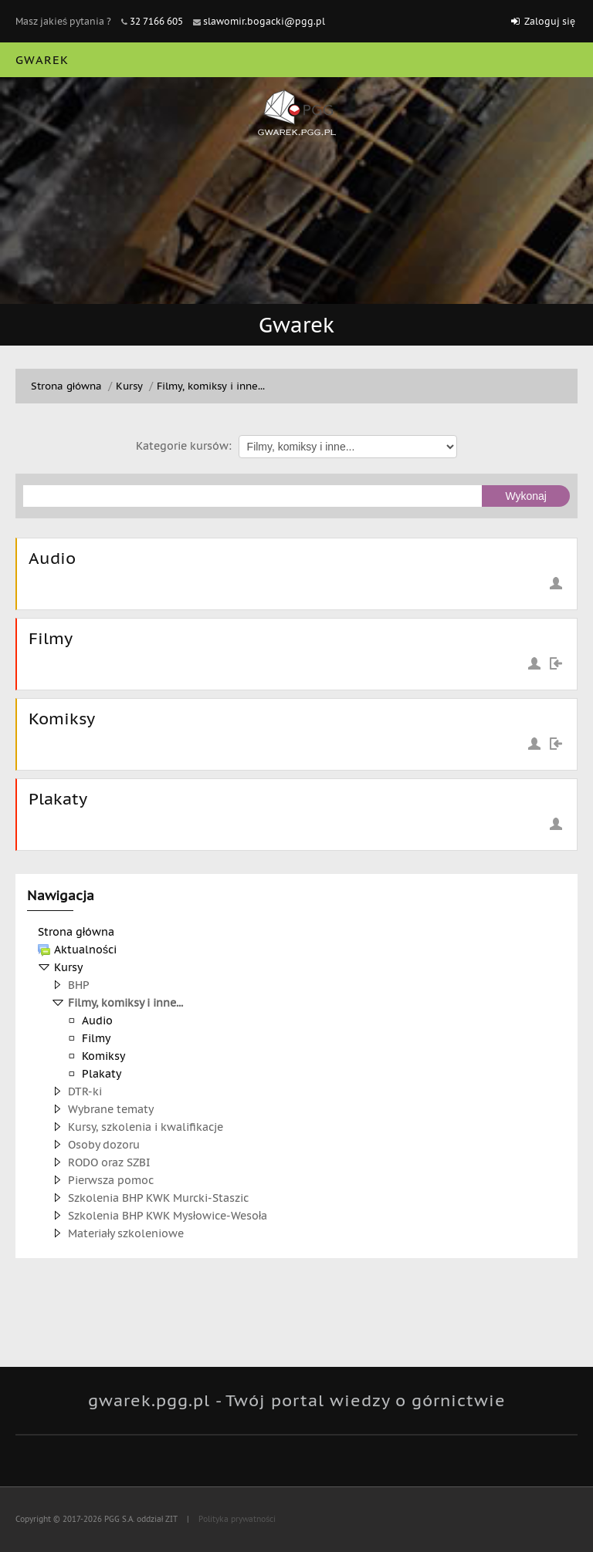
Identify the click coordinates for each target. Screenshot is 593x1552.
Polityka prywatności (236, 1519)
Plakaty (58, 799)
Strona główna (76, 932)
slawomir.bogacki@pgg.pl (264, 21)
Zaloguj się (549, 21)
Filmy (51, 638)
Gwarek (42, 59)
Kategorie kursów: (184, 446)
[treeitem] (296, 932)
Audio (52, 558)
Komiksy (62, 718)
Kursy (68, 967)
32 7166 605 (156, 21)
